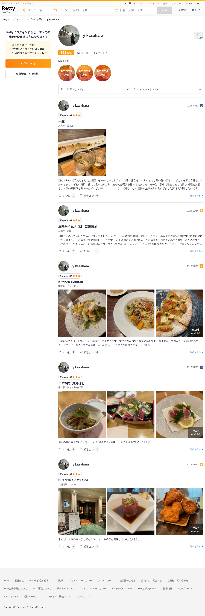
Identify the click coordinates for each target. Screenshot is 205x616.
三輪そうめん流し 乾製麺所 (77, 226)
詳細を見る (195, 195)
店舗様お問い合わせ (178, 580)
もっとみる (196, 331)
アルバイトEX (11, 596)
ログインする (28, 63)
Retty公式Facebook (122, 588)
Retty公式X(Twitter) (147, 588)
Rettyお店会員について (15, 588)
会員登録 (183, 10)
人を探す (129, 3)
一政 (61, 121)
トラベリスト (83, 596)
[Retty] (8, 9)
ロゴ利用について (42, 588)
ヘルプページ (185, 588)
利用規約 (58, 580)
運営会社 (19, 580)
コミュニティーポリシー (93, 588)
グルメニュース (193, 3)
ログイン (196, 10)
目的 (165, 3)
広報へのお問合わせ (151, 580)
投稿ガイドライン (66, 588)
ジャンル (154, 3)
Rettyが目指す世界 (38, 580)
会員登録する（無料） (28, 73)
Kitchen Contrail (70, 282)
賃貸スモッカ (30, 596)
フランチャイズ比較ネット (57, 596)
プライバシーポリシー (80, 580)
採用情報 (167, 588)
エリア (143, 3)
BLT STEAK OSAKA (73, 480)
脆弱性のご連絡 (127, 580)
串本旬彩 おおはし (71, 383)
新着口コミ (176, 3)
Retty (6, 580)
